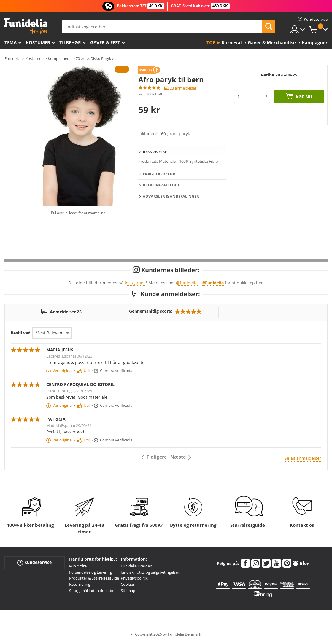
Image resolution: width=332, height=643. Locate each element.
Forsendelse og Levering (90, 572)
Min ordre (78, 566)
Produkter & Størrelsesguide (94, 578)
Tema (10, 42)
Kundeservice (34, 562)
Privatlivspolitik (134, 578)
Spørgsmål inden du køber (92, 590)
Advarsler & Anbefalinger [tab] (171, 196)
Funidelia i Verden (136, 566)
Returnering (79, 584)
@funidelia (187, 282)
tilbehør (70, 42)
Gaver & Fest (105, 42)
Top (210, 42)
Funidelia (12, 58)
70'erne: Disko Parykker (96, 58)
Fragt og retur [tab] (159, 173)
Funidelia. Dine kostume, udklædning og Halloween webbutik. (25, 26)
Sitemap (128, 590)
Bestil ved (21, 333)
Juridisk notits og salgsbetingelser (150, 572)
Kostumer (38, 42)
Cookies (128, 584)
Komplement (59, 58)
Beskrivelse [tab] (155, 151)
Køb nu (303, 97)
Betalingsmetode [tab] (161, 185)
